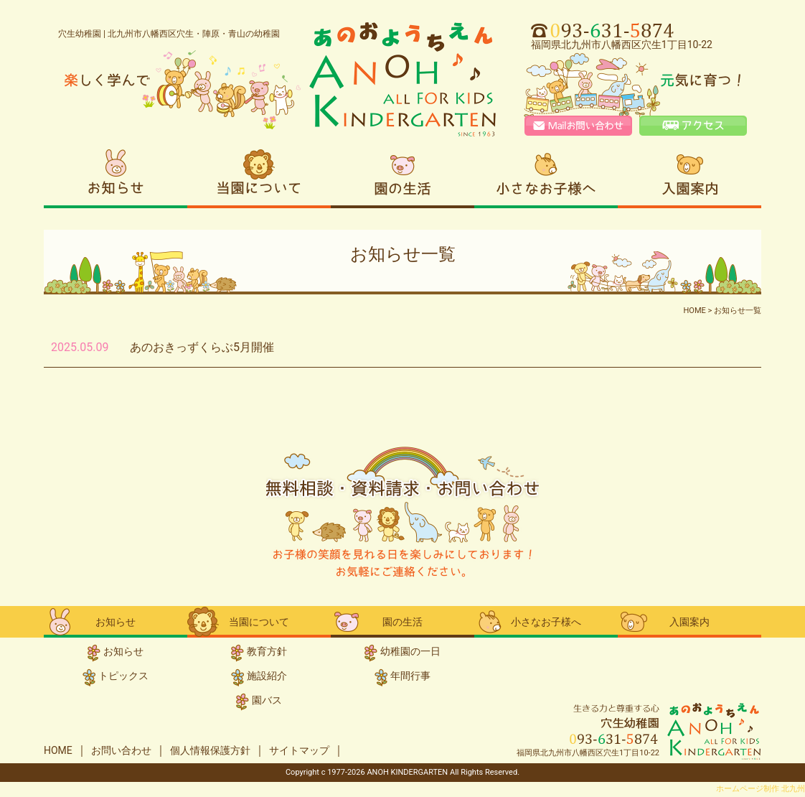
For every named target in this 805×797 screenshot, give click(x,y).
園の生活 (402, 176)
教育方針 (267, 651)
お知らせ (115, 176)
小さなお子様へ (546, 176)
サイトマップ (299, 750)
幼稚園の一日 (410, 651)
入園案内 (689, 176)
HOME (58, 750)
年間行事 (410, 675)
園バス (267, 700)
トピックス (123, 675)
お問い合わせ (121, 750)
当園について (259, 176)
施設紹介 (267, 675)
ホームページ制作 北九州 (760, 788)
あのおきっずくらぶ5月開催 (202, 347)
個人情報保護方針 (210, 750)
